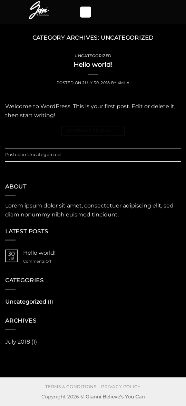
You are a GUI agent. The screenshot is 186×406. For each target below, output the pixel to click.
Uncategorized (93, 55)
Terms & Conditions (70, 386)
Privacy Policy (121, 386)
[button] (85, 12)
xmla (123, 82)
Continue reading (93, 131)
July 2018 (17, 341)
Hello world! (93, 64)
